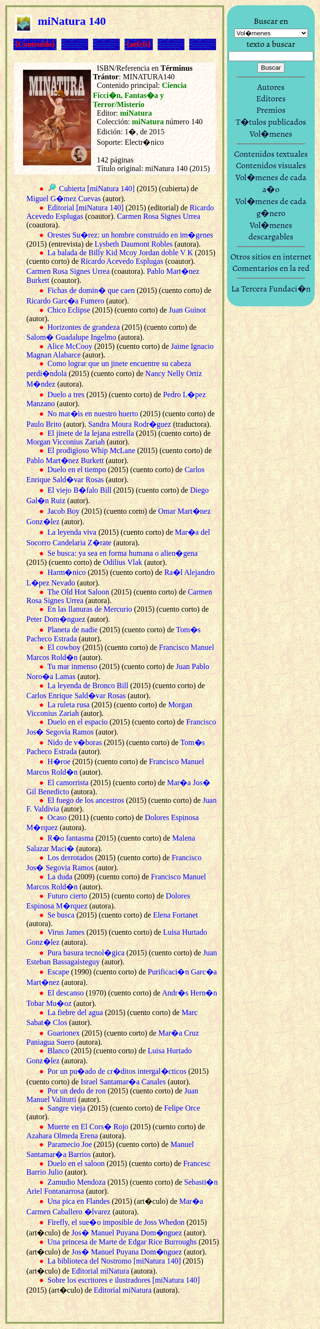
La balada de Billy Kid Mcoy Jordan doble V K (120, 253)
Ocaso (57, 817)
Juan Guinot (187, 310)
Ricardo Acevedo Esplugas (121, 261)
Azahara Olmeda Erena (62, 1136)
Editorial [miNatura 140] (85, 208)
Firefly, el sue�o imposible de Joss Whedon (115, 1222)
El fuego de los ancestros (85, 800)
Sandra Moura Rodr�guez (129, 424)
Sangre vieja (66, 1108)
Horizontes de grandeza (83, 327)
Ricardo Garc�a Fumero (65, 301)
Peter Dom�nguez (55, 619)
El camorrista (68, 782)
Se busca (60, 915)
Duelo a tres (65, 394)
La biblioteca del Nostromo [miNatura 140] (114, 1261)
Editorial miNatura (100, 1271)
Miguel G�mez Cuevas (63, 198)
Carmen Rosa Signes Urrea (158, 216)
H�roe (58, 761)
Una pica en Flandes (78, 1201)
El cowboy (63, 647)
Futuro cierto (67, 896)
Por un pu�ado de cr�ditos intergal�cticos (116, 1071)
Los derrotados (70, 858)
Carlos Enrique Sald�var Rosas (76, 696)
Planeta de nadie (72, 630)
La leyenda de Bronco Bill (87, 685)
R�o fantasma (70, 838)
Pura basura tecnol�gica (86, 953)
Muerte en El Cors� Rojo (87, 1127)
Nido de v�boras (74, 742)
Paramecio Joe (69, 1144)
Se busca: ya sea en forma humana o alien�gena (122, 553)
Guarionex (63, 1033)
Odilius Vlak (122, 562)
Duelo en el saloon (76, 1163)
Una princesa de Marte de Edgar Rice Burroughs (121, 1242)
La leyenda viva (71, 532)
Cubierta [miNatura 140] (97, 188)
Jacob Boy (63, 511)
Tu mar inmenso (72, 666)
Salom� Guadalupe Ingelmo (71, 337)
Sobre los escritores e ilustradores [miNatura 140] (123, 1280)
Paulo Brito (43, 424)
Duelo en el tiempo (76, 469)
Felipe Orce (182, 1108)
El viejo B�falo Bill (79, 490)
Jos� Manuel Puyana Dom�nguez (126, 1233)
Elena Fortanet (175, 915)
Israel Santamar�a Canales (123, 1082)
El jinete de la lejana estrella (90, 433)
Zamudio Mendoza (76, 1182)
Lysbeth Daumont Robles (134, 244)
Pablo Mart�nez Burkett (65, 460)
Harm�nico (66, 572)
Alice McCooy (69, 346)
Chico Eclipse (68, 310)
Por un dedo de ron (76, 1091)
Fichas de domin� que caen (91, 290)
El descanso (65, 993)
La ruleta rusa (68, 705)
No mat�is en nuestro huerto (92, 414)
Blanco (58, 1051)
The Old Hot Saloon (78, 592)
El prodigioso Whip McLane (91, 450)
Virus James (66, 932)
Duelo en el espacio (77, 722)
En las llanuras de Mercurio (89, 609)
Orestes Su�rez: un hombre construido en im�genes (130, 235)
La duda (59, 877)
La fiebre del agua (75, 1012)
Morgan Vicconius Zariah (65, 442)
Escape (58, 972)
